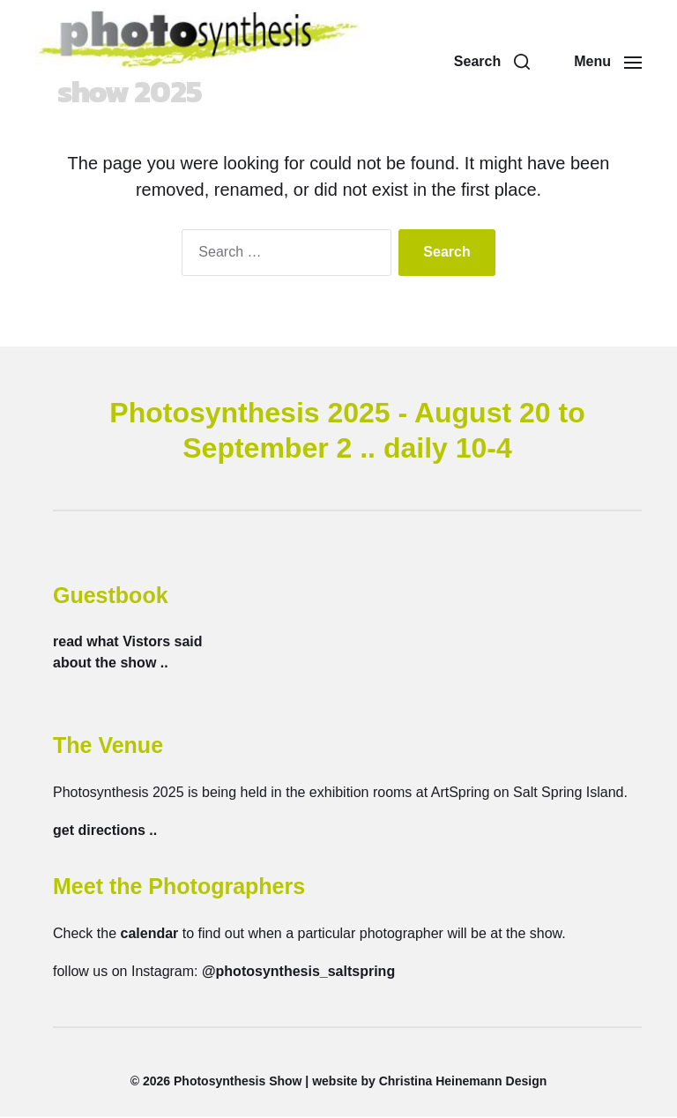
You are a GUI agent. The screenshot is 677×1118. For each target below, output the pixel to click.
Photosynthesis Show (237, 1082)
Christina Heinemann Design (463, 1082)
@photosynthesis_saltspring (298, 972)
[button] (492, 62)
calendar (149, 934)
